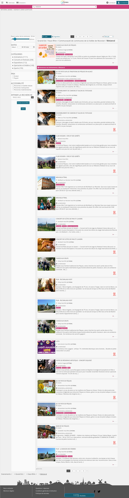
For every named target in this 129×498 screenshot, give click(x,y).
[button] (23, 104)
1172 (79, 495)
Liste (44, 37)
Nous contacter (8, 488)
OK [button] (32, 98)
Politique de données (42, 493)
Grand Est (42, 40)
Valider (23, 109)
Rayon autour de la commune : (21, 36)
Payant (16, 78)
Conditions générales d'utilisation (46, 491)
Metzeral (43, 474)
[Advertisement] (64, 23)
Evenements (6, 474)
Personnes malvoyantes (21, 88)
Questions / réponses (42, 488)
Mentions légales (8, 491)
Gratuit (16, 76)
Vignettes (56, 37)
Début (14, 47)
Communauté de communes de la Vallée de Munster (81, 40)
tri (103, 37)
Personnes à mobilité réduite (23, 86)
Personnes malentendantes (22, 90)
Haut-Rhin (52, 40)
